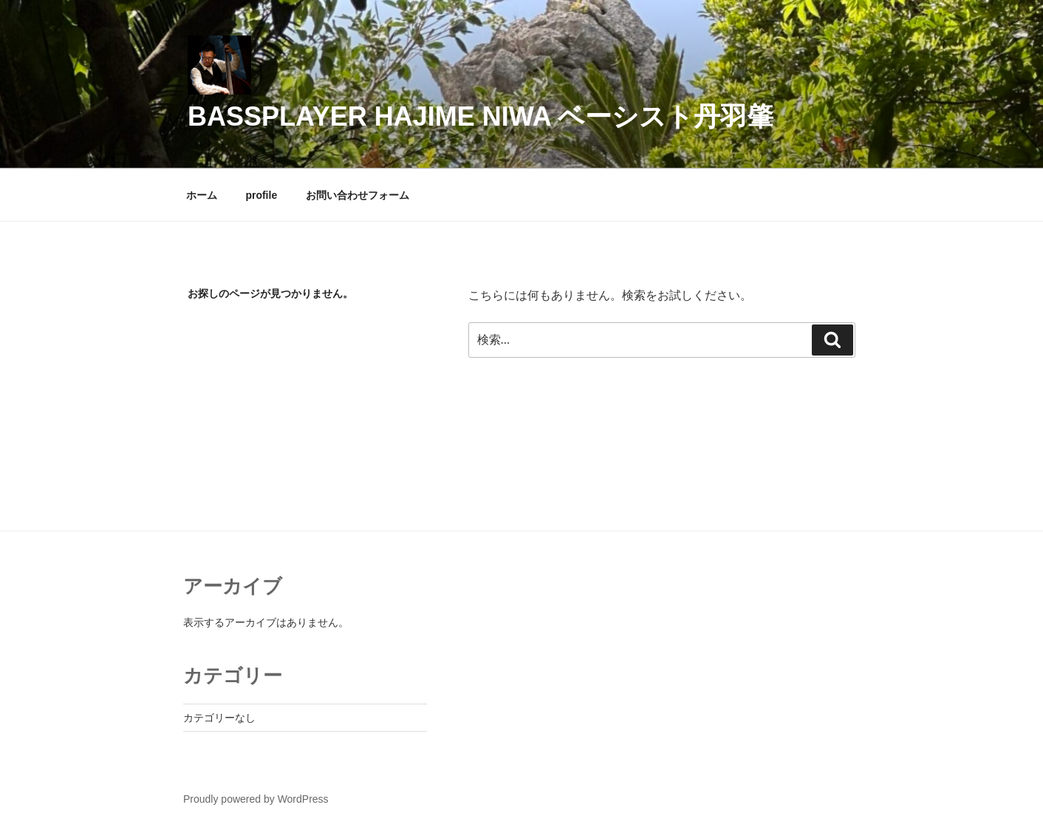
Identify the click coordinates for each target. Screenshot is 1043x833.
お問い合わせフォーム (357, 195)
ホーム (201, 195)
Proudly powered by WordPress (256, 799)
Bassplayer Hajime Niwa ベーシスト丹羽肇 (480, 116)
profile (261, 195)
